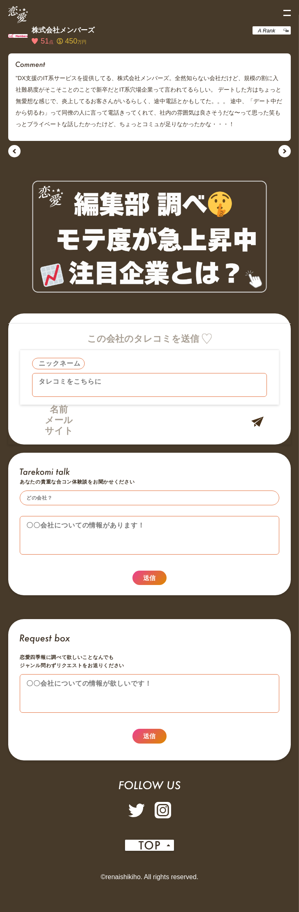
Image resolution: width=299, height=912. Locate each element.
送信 (149, 583)
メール (59, 420)
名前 (59, 409)
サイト (59, 431)
